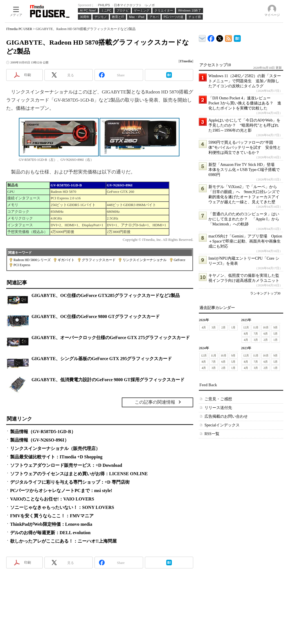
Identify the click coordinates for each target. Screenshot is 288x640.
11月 (256, 327)
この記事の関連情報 (155, 402)
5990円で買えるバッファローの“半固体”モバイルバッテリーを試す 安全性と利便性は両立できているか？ (244, 147)
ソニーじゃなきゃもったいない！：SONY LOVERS (62, 507)
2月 (223, 327)
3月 (214, 327)
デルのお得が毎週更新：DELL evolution (50, 532)
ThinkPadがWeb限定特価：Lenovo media (51, 524)
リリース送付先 (218, 408)
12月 (246, 327)
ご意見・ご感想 (218, 399)
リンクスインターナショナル (144, 260)
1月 (233, 327)
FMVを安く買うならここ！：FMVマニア (52, 515)
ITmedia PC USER (19, 29)
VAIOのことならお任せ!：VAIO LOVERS (52, 499)
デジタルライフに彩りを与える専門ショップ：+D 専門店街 (70, 482)
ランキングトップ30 (265, 293)
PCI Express (22, 265)
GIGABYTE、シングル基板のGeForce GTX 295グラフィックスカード (102, 358)
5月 (275, 333)
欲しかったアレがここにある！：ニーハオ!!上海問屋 (63, 541)
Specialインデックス (222, 425)
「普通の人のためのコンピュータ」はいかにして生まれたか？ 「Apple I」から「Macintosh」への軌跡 (243, 219)
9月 (275, 327)
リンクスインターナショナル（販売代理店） (55, 448)
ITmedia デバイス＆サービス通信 (202, 37)
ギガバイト (66, 260)
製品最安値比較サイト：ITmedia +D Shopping (56, 456)
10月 (266, 327)
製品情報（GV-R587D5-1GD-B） (43, 431)
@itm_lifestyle (219, 37)
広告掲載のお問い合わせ (226, 416)
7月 (256, 333)
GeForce (179, 260)
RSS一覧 (211, 434)
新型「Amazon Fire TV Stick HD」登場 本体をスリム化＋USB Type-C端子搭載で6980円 (244, 170)
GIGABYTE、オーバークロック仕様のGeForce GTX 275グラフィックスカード (111, 337)
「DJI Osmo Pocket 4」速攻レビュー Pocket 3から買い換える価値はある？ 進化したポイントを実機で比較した (244, 103)
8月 (246, 333)
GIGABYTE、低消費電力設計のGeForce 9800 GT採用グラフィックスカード (108, 379)
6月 (266, 333)
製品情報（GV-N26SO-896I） (39, 440)
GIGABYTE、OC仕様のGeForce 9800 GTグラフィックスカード (96, 316)
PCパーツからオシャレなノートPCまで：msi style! (61, 490)
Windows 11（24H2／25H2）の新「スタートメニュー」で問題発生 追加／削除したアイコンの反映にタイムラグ (244, 81)
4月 (204, 327)
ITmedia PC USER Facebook (211, 37)
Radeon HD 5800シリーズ (32, 260)
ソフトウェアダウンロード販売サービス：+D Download (66, 465)
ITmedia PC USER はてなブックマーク (237, 37)
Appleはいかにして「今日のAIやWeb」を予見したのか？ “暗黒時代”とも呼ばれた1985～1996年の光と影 (244, 125)
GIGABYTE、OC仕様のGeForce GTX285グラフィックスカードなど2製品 (106, 295)
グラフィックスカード (99, 260)
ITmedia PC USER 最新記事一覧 (228, 37)
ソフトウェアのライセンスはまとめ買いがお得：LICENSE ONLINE (79, 473)
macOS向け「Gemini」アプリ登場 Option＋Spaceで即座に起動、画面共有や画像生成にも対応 (245, 241)
